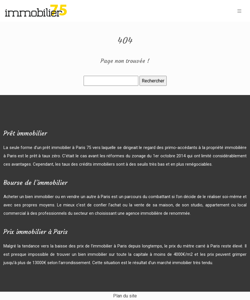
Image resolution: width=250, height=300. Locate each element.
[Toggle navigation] (239, 11)
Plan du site (125, 296)
